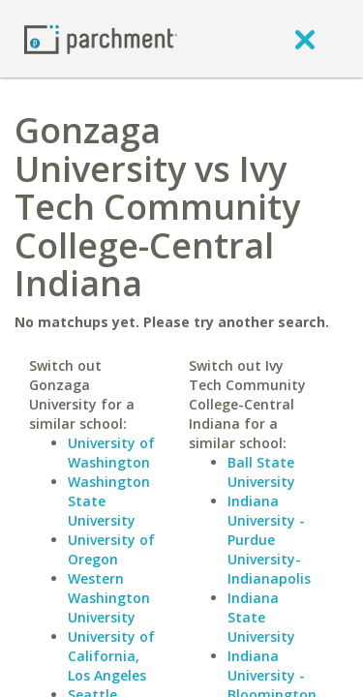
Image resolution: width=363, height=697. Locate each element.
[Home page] (100, 38)
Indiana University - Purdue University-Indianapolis (269, 540)
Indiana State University (261, 617)
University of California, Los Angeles (111, 655)
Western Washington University (109, 597)
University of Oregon (111, 549)
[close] (305, 38)
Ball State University (261, 472)
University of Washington (111, 452)
